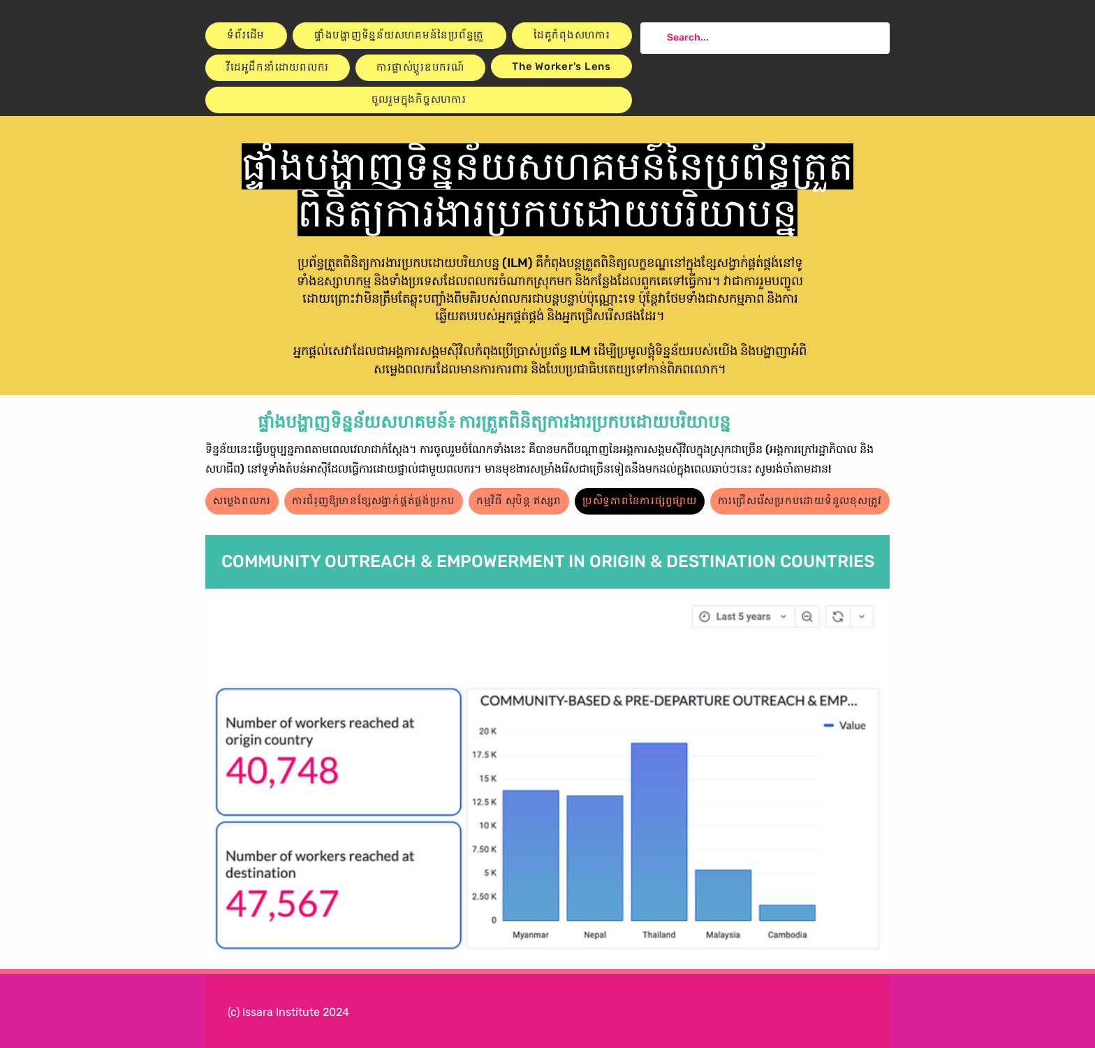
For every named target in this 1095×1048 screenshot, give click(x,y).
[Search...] (763, 38)
